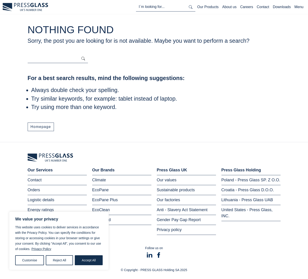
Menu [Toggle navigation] (298, 7)
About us (229, 7)
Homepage (41, 127)
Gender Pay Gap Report (179, 220)
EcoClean (101, 210)
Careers (246, 7)
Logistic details (41, 200)
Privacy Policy (41, 249)
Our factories (168, 200)
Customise (29, 260)
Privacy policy (169, 229)
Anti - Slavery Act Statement (182, 210)
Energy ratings (41, 210)
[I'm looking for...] (161, 6)
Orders (34, 190)
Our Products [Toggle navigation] (207, 7)
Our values (167, 180)
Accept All (89, 260)
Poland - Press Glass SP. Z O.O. (250, 180)
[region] (59, 241)
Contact (263, 7)
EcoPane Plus (105, 200)
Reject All (59, 260)
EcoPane (100, 190)
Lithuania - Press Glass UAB (247, 200)
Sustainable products (176, 190)
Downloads (282, 7)
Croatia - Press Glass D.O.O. (247, 190)
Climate (99, 180)
